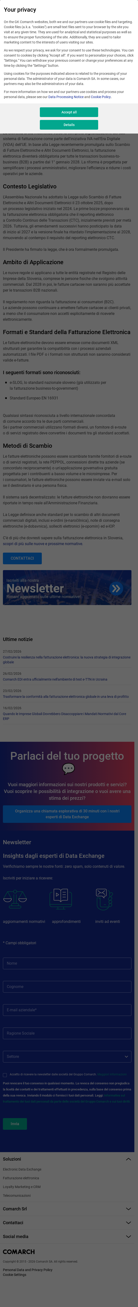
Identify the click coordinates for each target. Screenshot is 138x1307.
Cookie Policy (101, 97)
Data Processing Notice (66, 97)
